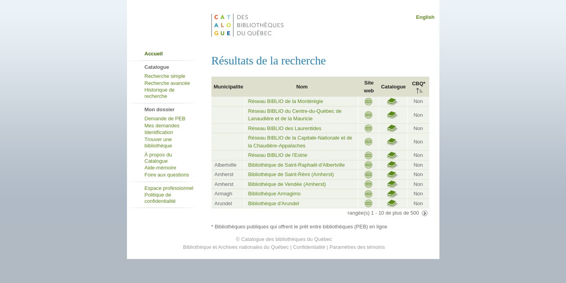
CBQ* (418, 83)
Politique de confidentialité (160, 198)
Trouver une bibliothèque (158, 142)
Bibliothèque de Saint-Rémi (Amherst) (291, 174)
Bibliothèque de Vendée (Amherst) (287, 184)
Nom (302, 87)
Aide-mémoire (160, 168)
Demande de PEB (165, 118)
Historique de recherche (160, 93)
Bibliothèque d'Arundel (273, 203)
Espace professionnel (169, 188)
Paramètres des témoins (357, 247)
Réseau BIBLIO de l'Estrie (277, 155)
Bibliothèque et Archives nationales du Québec (236, 247)
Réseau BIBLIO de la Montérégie (285, 101)
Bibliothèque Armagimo (274, 194)
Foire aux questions (167, 175)
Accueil (154, 54)
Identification (159, 132)
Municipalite (228, 87)
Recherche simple (165, 76)
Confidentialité (309, 247)
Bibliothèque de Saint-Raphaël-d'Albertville (296, 165)
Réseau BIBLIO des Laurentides (284, 128)
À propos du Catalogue (158, 158)
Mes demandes (162, 126)
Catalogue (393, 87)
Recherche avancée (167, 83)
